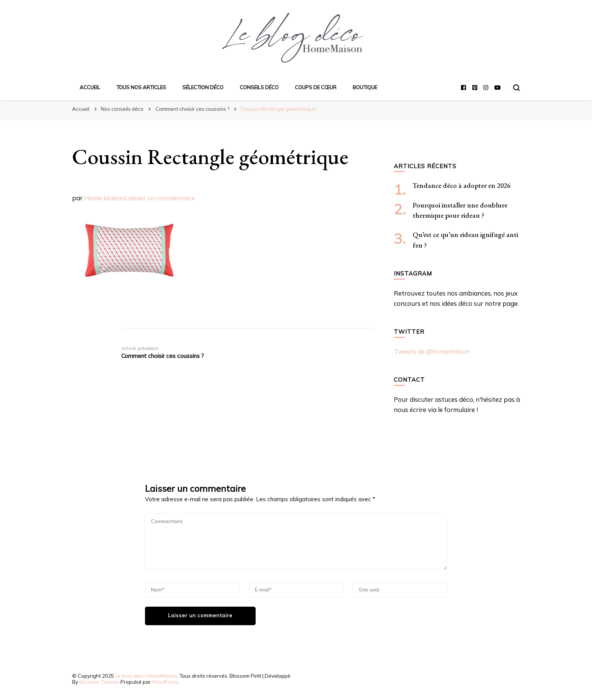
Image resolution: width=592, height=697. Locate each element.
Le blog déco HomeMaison (146, 676)
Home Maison (104, 198)
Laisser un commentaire (160, 198)
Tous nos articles (141, 87)
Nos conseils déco (122, 109)
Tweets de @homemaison (432, 351)
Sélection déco (203, 87)
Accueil (90, 87)
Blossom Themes (99, 682)
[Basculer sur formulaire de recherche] (516, 87)
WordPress (165, 682)
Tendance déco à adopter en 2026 (461, 185)
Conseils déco (259, 87)
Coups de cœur (315, 87)
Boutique (365, 87)
